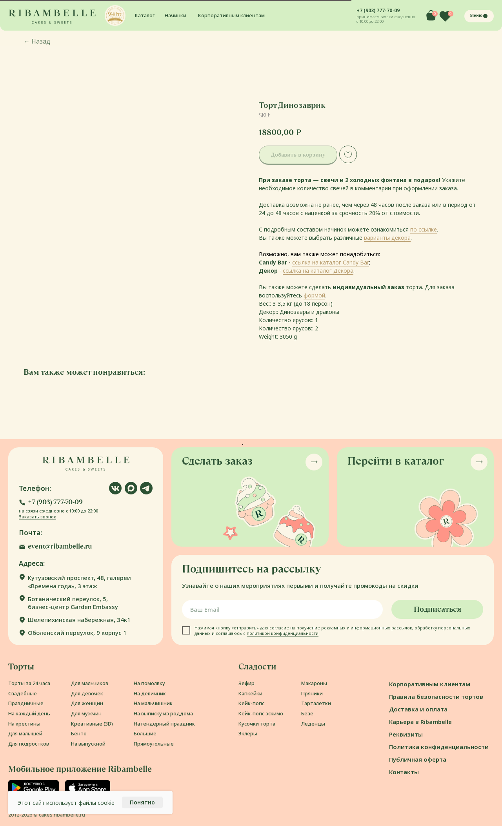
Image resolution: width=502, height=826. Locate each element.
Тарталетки (316, 703)
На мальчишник (153, 703)
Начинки (175, 15)
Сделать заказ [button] (217, 461)
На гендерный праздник (164, 723)
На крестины (24, 723)
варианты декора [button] (387, 237)
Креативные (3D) (92, 723)
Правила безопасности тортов (436, 696)
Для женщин (87, 703)
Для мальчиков (89, 683)
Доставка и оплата (418, 709)
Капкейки (250, 693)
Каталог (145, 15)
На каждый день (29, 713)
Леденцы (313, 723)
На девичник (150, 693)
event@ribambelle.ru (60, 546)
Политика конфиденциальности (439, 747)
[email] (282, 609)
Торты (21, 666)
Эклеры (247, 733)
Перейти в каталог (395, 461)
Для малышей (25, 733)
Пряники (312, 693)
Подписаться (437, 609)
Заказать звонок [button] (37, 517)
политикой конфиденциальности (282, 633)
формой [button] (314, 295)
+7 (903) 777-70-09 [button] (378, 10)
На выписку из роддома (163, 713)
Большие (145, 733)
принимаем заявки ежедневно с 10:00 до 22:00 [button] (385, 19)
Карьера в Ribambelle (420, 722)
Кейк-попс (251, 703)
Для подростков (28, 743)
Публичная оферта (417, 759)
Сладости (257, 666)
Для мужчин (86, 713)
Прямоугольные (154, 743)
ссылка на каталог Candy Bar (330, 262)
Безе (307, 713)
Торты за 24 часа (29, 683)
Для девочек (87, 693)
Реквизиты (406, 734)
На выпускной (88, 743)
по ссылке (423, 229)
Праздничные (26, 703)
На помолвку (149, 683)
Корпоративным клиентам (231, 15)
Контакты (404, 772)
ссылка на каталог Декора (318, 270)
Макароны (314, 683)
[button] (115, 15)
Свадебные (22, 693)
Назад (37, 41)
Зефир (246, 683)
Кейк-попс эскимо (260, 713)
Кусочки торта (256, 723)
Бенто (79, 733)
